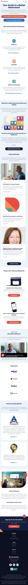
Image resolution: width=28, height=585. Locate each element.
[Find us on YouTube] (17, 565)
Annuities (14, 536)
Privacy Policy (14, 543)
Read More (14, 145)
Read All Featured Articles (14, 148)
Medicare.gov (4, 583)
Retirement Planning (6, 246)
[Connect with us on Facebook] (10, 565)
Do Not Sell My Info (14, 561)
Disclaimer (14, 545)
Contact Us (14, 552)
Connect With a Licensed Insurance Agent (14, 16)
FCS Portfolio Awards (15, 408)
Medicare (4, 182)
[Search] (23, 1)
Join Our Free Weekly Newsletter (14, 20)
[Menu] (26, 1)
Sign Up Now (14, 526)
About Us (14, 551)
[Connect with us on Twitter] (14, 565)
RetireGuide (6, 1)
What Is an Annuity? (6, 214)
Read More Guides (14, 263)
